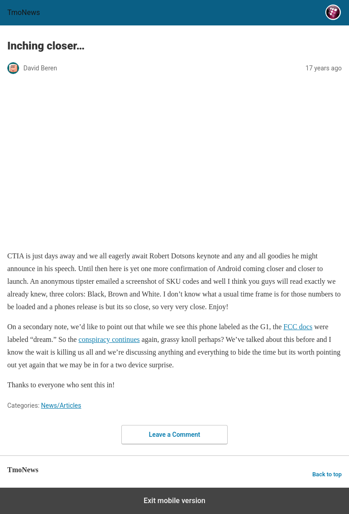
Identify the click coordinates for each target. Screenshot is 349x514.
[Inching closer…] (174, 236)
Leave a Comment (174, 434)
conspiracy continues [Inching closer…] (109, 339)
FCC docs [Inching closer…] (298, 327)
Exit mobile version (174, 500)
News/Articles (61, 405)
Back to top (327, 474)
